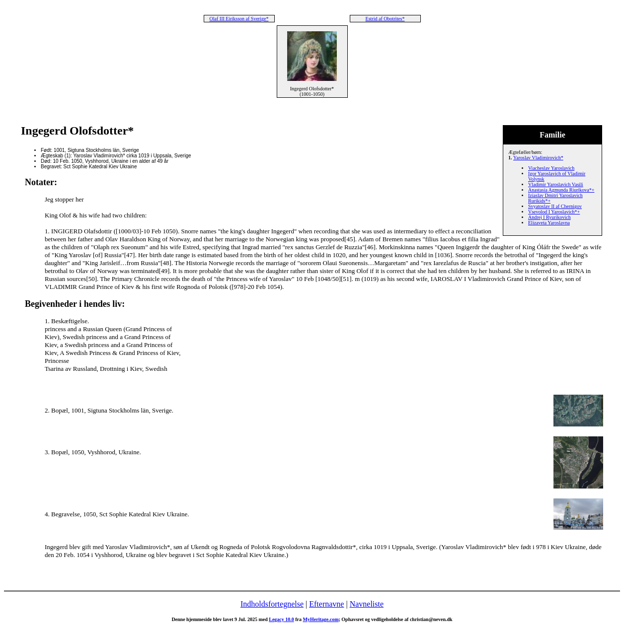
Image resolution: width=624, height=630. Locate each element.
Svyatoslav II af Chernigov (555, 206)
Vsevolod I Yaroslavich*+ (554, 211)
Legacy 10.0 (281, 619)
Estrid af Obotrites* (385, 18)
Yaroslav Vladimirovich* (538, 157)
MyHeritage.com (321, 619)
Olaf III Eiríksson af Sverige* (239, 18)
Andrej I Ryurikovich (549, 217)
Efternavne (326, 604)
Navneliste (367, 604)
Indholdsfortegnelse (272, 604)
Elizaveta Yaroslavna (549, 222)
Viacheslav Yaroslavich (551, 168)
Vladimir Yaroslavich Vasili (555, 184)
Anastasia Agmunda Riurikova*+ (561, 190)
